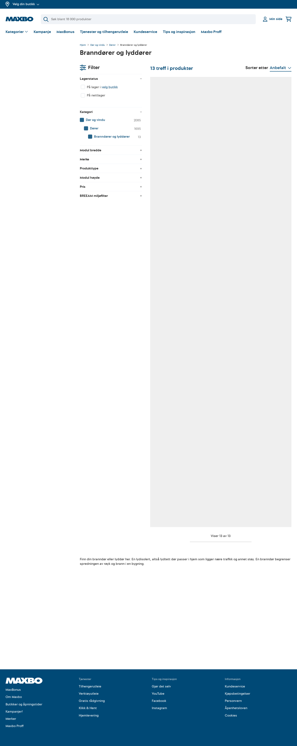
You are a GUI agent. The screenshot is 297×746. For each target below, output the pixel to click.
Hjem (83, 45)
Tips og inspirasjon (179, 31)
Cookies (231, 715)
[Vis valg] (17, 32)
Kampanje (42, 31)
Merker (11, 719)
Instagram (159, 708)
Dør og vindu (97, 45)
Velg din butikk (26, 4)
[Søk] (148, 19)
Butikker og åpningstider (24, 704)
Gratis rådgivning (92, 701)
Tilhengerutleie (90, 686)
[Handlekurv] (288, 19)
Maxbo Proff (211, 31)
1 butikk (106, 186)
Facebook (159, 701)
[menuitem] (39, 100)
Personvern (233, 701)
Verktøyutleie (89, 694)
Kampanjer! (14, 711)
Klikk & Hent (88, 708)
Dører (112, 45)
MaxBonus (65, 31)
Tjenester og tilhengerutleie (104, 31)
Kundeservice (145, 31)
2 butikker (211, 186)
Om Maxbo (14, 697)
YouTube (158, 694)
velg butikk (35, 67)
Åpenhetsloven (236, 708)
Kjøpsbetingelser (237, 694)
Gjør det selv (161, 686)
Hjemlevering (89, 715)
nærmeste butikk (159, 317)
